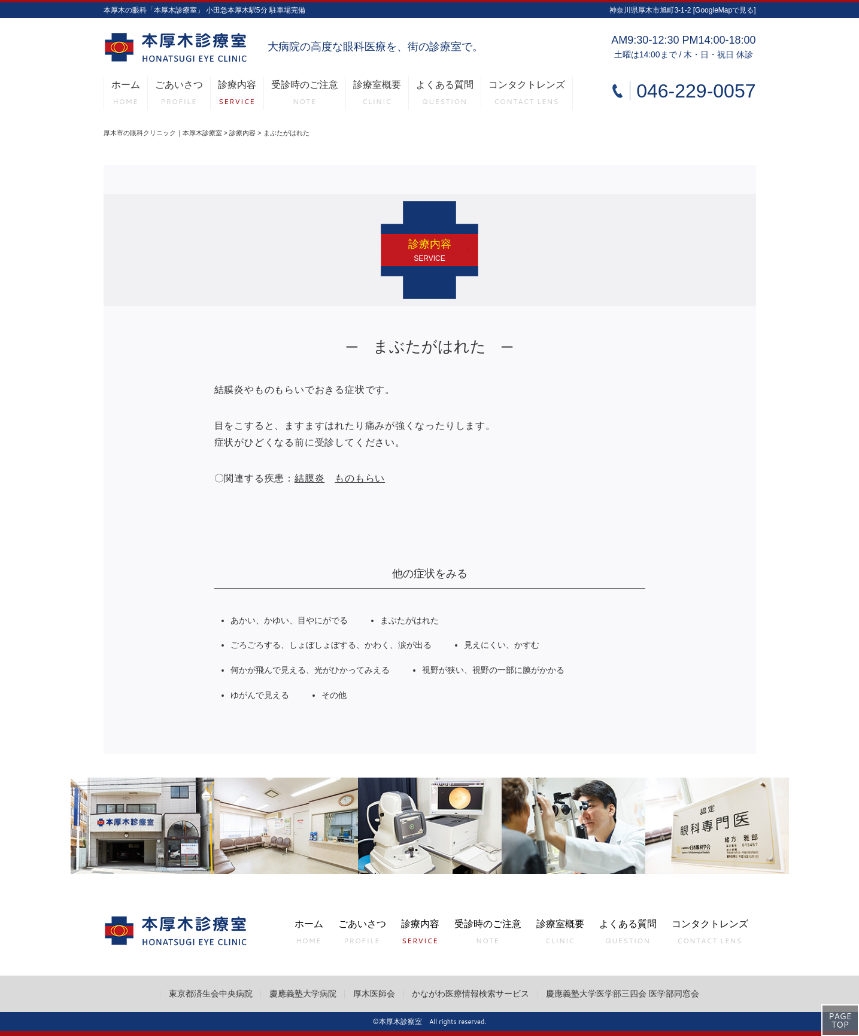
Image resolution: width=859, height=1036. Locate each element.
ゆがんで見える (259, 695)
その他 (334, 695)
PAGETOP (839, 1020)
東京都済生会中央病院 (211, 993)
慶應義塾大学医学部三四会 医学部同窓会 (622, 993)
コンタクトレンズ (526, 95)
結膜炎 (309, 478)
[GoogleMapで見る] (724, 10)
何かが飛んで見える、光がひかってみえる (310, 670)
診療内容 (237, 95)
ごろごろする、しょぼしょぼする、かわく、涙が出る (331, 645)
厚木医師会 (374, 993)
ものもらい (360, 478)
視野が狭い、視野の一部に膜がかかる (493, 670)
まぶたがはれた (409, 620)
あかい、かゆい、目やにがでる (289, 620)
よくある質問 (444, 95)
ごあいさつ (179, 95)
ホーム (125, 95)
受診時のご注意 (304, 95)
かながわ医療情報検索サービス (470, 993)
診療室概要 (377, 95)
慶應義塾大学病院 (302, 993)
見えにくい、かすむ (501, 645)
